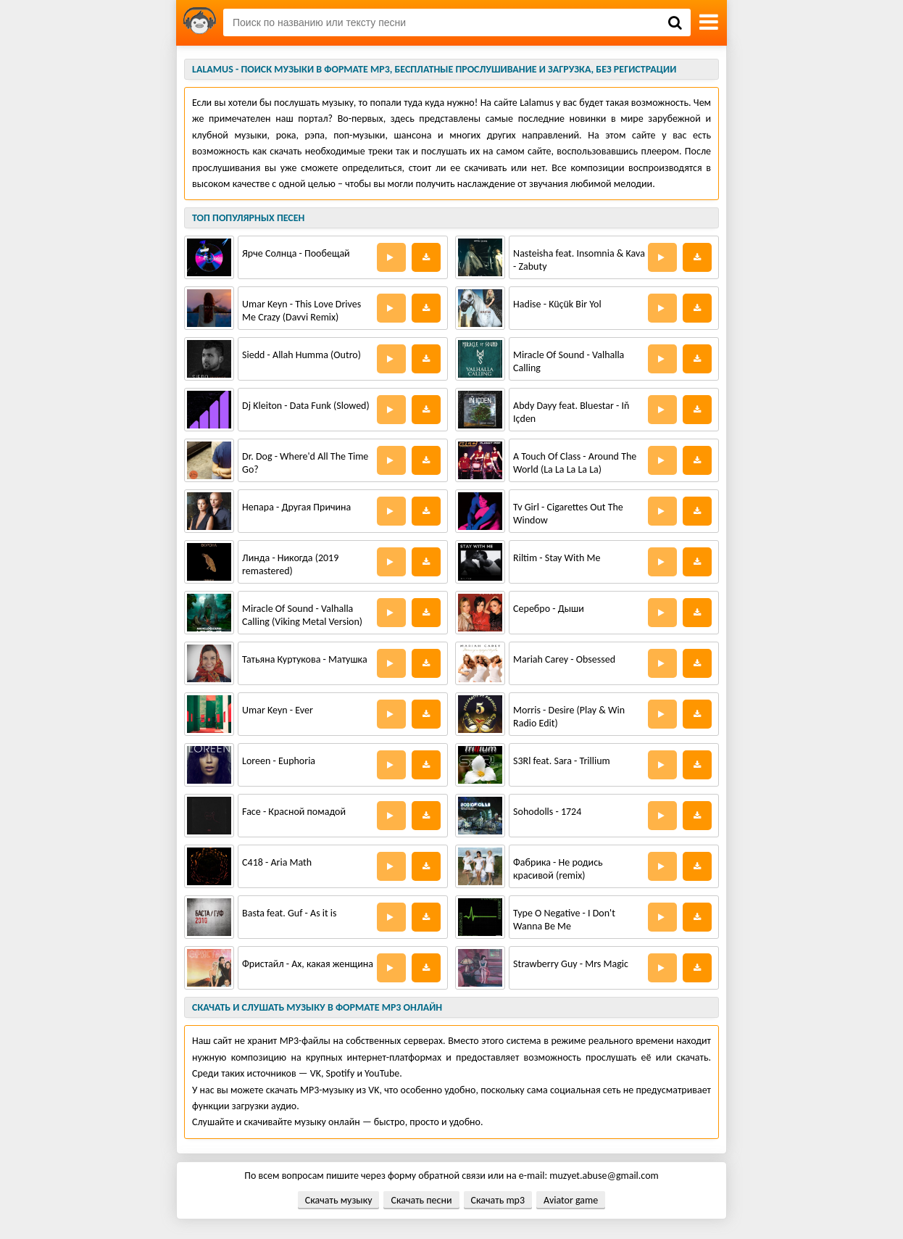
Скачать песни (421, 1200)
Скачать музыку (339, 1200)
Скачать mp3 (498, 1200)
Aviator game (571, 1200)
